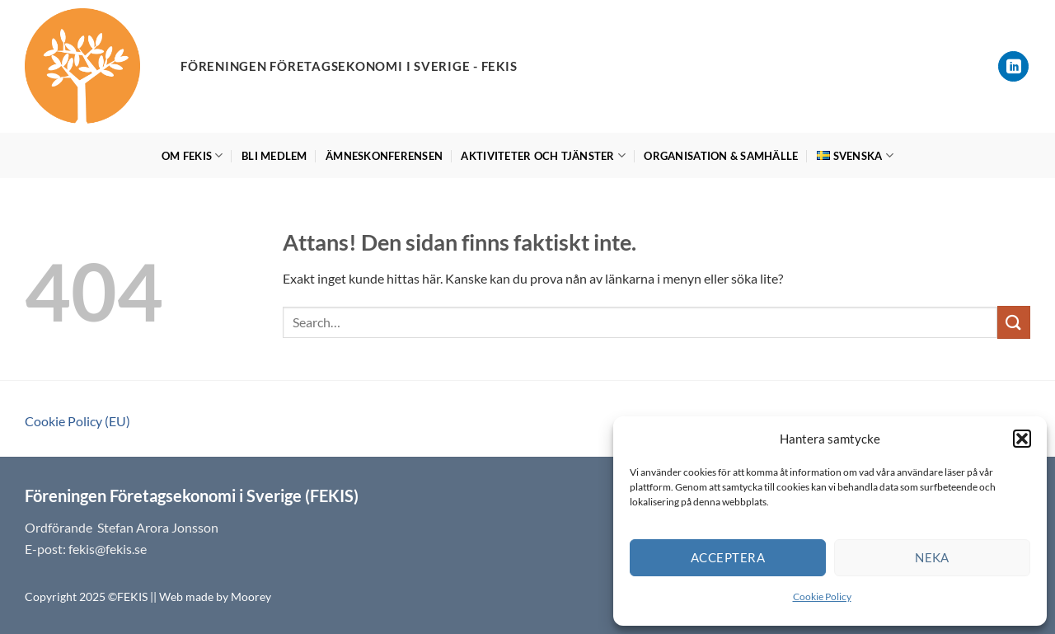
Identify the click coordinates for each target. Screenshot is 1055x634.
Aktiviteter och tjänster (543, 155)
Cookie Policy (822, 596)
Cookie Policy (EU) (77, 421)
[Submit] (1013, 322)
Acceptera (728, 557)
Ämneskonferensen (384, 155)
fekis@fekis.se (107, 549)
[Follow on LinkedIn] (1013, 66)
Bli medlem (274, 155)
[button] (1022, 438)
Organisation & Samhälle (721, 155)
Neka (932, 557)
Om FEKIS (192, 155)
